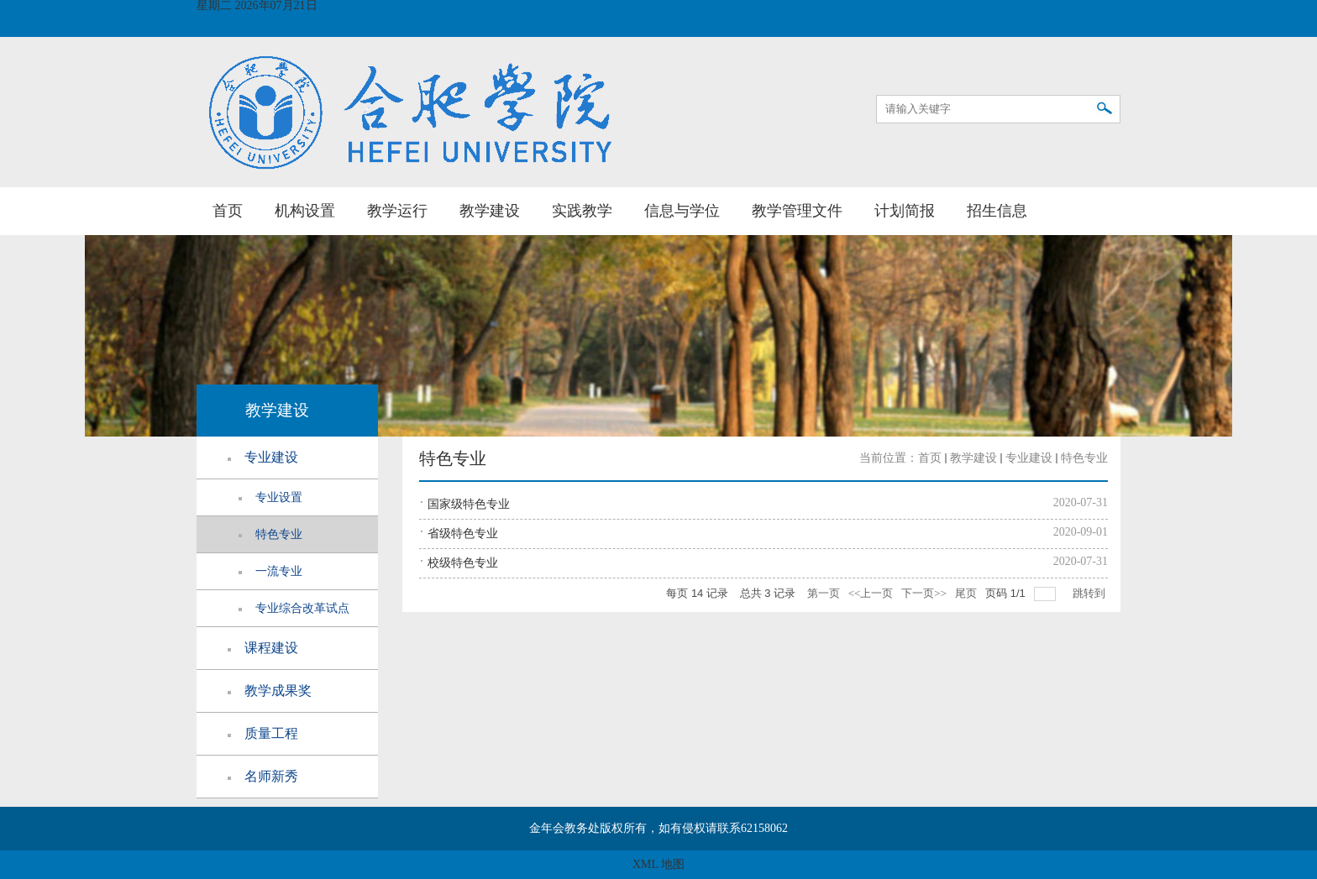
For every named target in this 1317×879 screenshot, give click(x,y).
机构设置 (305, 210)
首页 (228, 210)
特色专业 (1084, 458)
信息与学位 (682, 210)
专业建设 (1028, 458)
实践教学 (582, 210)
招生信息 (997, 210)
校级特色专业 (463, 563)
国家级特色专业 (469, 504)
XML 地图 (658, 864)
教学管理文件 (797, 210)
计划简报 (904, 210)
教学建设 (489, 210)
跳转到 (1090, 593)
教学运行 (397, 210)
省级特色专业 (463, 533)
